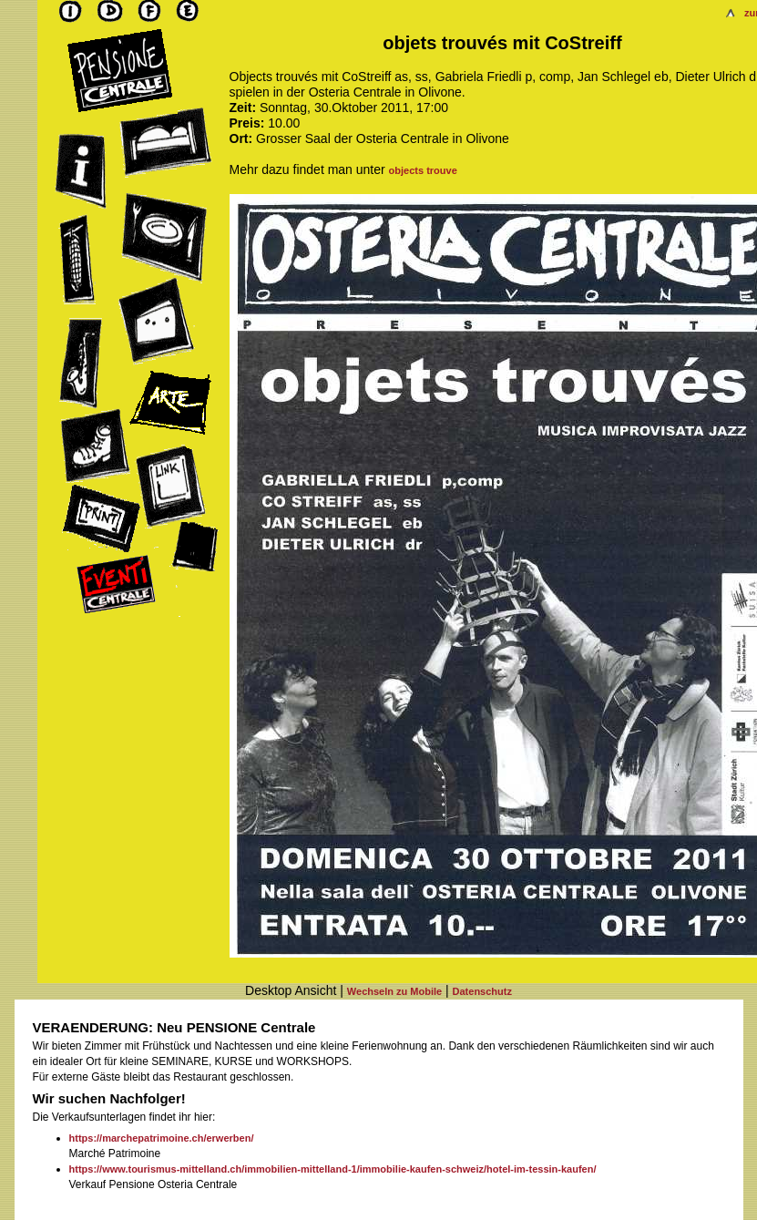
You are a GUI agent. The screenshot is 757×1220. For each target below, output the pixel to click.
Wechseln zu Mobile (394, 991)
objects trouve (423, 170)
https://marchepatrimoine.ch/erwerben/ (161, 1138)
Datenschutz (482, 991)
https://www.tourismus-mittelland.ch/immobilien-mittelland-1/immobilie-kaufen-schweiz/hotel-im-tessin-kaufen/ (333, 1169)
